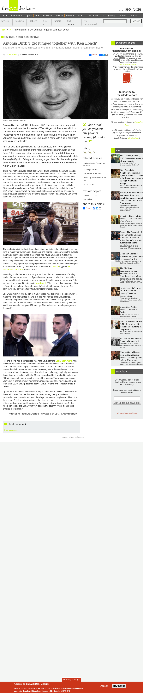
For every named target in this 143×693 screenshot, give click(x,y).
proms (57, 20)
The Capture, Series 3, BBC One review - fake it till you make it (131, 158)
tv (103, 15)
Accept (104, 686)
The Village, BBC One (90, 170)
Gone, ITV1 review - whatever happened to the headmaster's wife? (131, 256)
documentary (87, 199)
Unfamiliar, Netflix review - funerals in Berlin (128, 309)
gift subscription (133, 138)
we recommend (90, 22)
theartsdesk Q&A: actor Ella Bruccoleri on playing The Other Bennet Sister (130, 292)
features (20, 20)
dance (81, 15)
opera (29, 15)
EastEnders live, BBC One (92, 174)
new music (16, 15)
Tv (10, 30)
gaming (111, 15)
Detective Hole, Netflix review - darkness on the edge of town (131, 218)
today (4, 15)
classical (47, 15)
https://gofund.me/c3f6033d (127, 64)
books (134, 15)
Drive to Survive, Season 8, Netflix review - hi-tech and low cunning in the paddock (131, 325)
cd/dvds (123, 15)
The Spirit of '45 (88, 184)
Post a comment (11, 430)
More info (65, 691)
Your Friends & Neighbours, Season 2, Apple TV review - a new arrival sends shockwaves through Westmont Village (131, 177)
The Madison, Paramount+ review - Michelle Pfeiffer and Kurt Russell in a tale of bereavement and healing (131, 273)
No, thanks (119, 686)
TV (95, 196)
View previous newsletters (127, 413)
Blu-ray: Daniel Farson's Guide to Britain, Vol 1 (131, 339)
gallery (33, 20)
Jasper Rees (11, 54)
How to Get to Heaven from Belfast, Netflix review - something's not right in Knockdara (131, 356)
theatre (59, 15)
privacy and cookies (76, 437)
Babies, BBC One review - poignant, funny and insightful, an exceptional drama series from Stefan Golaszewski (131, 197)
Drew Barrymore (64, 361)
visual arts (93, 15)
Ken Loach (41, 283)
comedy (70, 15)
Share (93, 55)
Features (86, 196)
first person (70, 22)
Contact (64, 437)
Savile (56, 266)
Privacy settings (71, 679)
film (37, 15)
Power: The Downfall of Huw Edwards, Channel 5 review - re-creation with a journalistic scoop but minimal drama (131, 237)
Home (4, 30)
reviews (5, 20)
